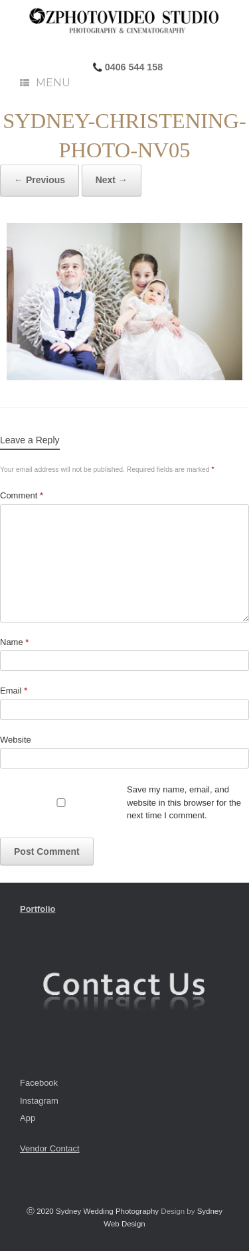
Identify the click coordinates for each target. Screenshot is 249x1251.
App (27, 1118)
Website (15, 740)
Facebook (39, 1083)
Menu (45, 82)
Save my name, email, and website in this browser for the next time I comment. (184, 802)
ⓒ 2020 (41, 1211)
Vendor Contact (50, 1148)
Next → (111, 180)
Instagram (39, 1101)
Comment (21, 495)
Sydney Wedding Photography (107, 1211)
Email (13, 691)
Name (14, 642)
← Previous (39, 180)
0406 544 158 (132, 67)
